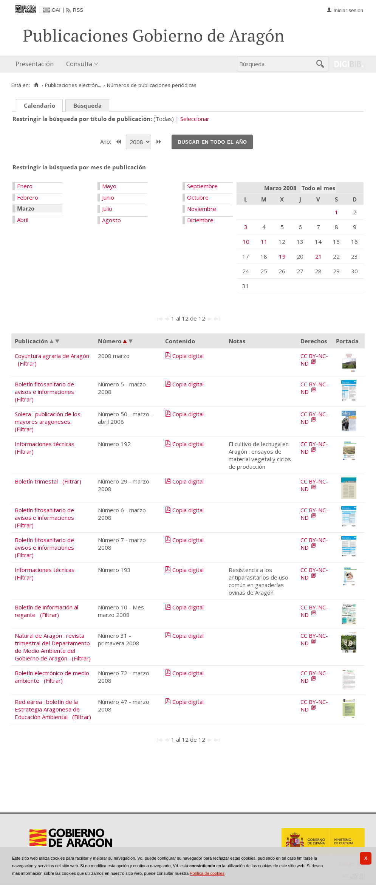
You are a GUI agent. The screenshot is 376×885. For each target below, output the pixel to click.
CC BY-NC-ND (314, 359)
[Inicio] (36, 85)
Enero (24, 186)
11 (264, 241)
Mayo (109, 186)
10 (246, 241)
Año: (106, 141)
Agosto (111, 220)
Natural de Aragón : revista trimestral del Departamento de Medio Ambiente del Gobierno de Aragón (52, 647)
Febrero (27, 197)
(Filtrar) (27, 363)
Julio (107, 208)
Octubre (198, 197)
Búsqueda (87, 105)
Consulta (79, 63)
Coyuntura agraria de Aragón (52, 356)
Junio (108, 197)
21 (318, 256)
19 (282, 256)
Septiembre (202, 186)
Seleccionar (194, 118)
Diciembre (200, 220)
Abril (22, 219)
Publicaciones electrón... (73, 85)
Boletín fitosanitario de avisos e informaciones (44, 387)
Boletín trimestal (36, 481)
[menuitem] (36, 64)
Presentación (34, 63)
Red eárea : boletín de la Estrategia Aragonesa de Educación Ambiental (47, 709)
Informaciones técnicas (44, 444)
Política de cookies (207, 873)
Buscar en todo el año (212, 141)
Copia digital (188, 356)
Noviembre (201, 208)
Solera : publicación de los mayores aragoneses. (47, 417)
